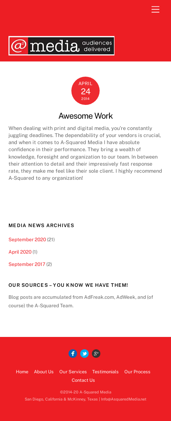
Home (22, 371)
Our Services (73, 371)
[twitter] (84, 353)
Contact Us (83, 380)
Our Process (137, 371)
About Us (44, 371)
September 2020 (27, 239)
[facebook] (73, 353)
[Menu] (155, 10)
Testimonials (105, 371)
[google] (96, 353)
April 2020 (19, 252)
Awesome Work (85, 115)
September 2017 (26, 264)
